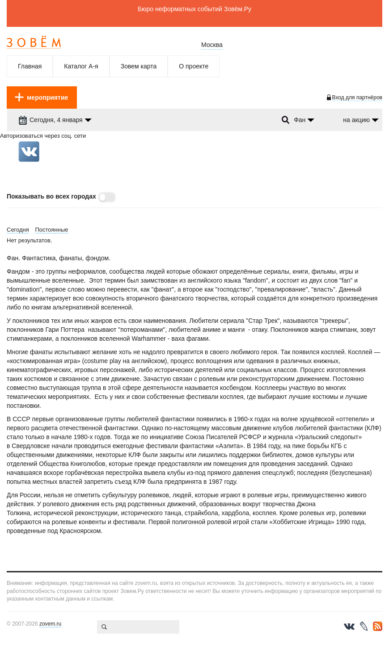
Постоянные (51, 229)
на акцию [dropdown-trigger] (356, 119)
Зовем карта (139, 66)
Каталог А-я (81, 66)
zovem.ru (50, 624)
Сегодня (18, 229)
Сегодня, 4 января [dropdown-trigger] (50, 119)
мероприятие (47, 97)
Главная (30, 66)
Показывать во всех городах (51, 196)
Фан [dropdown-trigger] (299, 119)
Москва (212, 44)
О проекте (193, 66)
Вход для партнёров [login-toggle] (357, 97)
